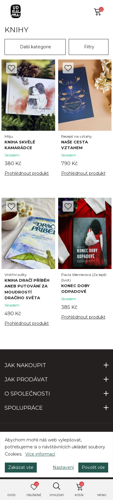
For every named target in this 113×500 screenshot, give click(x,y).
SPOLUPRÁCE (24, 408)
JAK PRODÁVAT (26, 379)
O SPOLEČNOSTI (27, 393)
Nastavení (63, 467)
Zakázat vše (20, 467)
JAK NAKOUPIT (25, 365)
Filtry (89, 47)
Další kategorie (35, 47)
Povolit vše (93, 467)
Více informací (40, 454)
